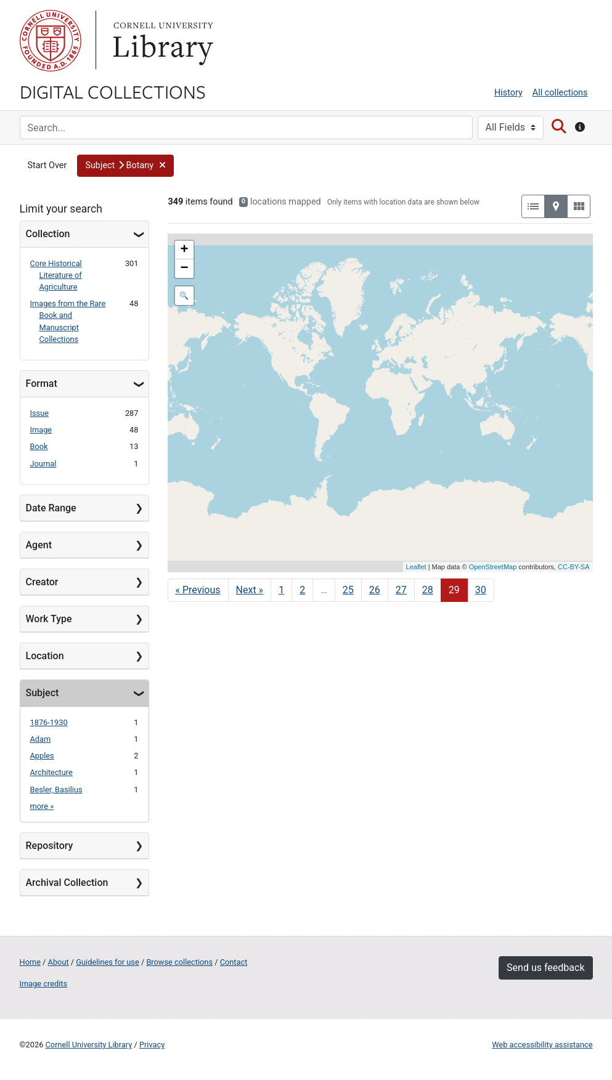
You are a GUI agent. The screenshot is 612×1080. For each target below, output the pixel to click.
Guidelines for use (107, 962)
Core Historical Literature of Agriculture (56, 275)
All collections (560, 92)
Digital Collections (113, 91)
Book (39, 446)
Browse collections (179, 962)
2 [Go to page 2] (302, 590)
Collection (48, 234)
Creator (42, 582)
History (508, 92)
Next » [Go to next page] (250, 590)
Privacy (152, 1044)
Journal (43, 463)
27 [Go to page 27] (401, 590)
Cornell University (50, 40)
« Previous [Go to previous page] (198, 590)
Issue (39, 413)
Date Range (51, 508)
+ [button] (184, 250)
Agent (39, 545)
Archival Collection (67, 882)
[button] (125, 166)
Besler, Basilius (56, 789)
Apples (42, 755)
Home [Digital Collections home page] (30, 962)
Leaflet (416, 566)
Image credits (44, 983)
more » (42, 806)
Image (41, 429)
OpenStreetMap (493, 566)
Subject (42, 693)
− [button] (184, 268)
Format (41, 383)
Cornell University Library (89, 1044)
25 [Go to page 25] (348, 590)
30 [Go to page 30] (480, 590)
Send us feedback (545, 967)
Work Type (49, 619)
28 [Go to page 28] (427, 590)
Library (161, 40)
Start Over (47, 165)
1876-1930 (49, 722)
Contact (234, 962)
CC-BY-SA (574, 566)
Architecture (51, 772)
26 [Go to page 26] (374, 590)
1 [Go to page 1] (281, 590)
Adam (40, 739)
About (58, 962)
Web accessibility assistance (542, 1044)
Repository (49, 845)
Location (45, 656)
